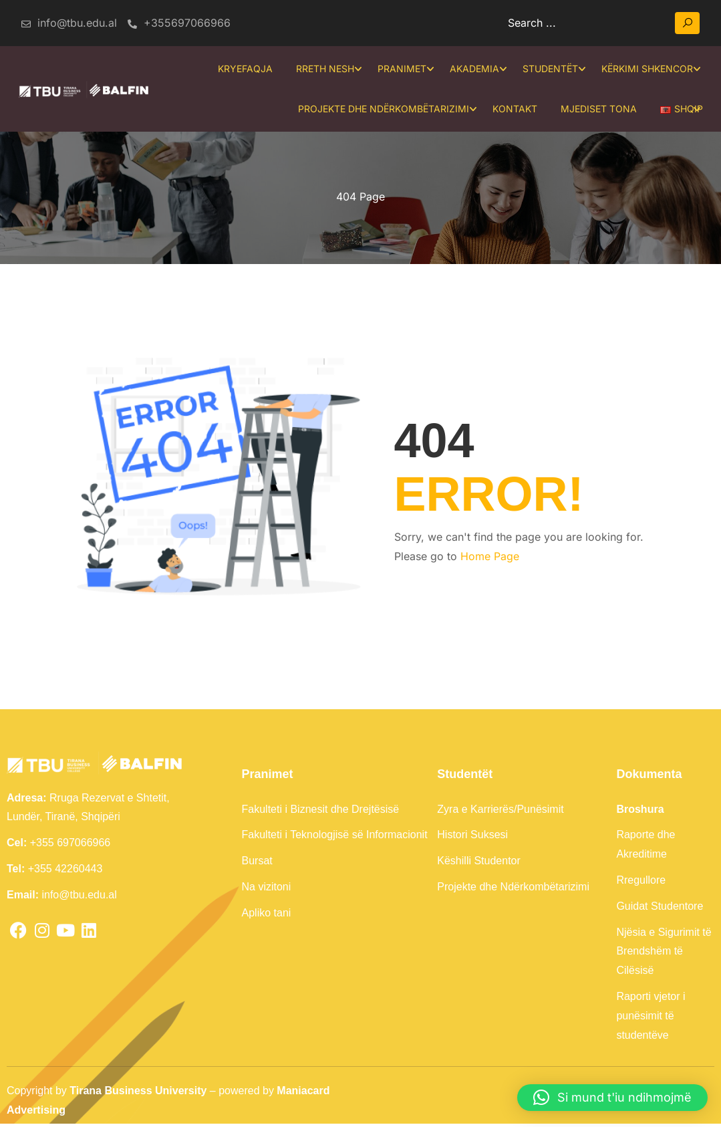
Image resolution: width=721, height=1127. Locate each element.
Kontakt (513, 109)
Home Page (489, 559)
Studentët (548, 69)
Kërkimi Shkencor (645, 69)
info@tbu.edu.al (68, 22)
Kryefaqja (243, 69)
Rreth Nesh (323, 69)
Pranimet (400, 69)
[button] (612, 1097)
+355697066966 (179, 22)
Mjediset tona (597, 109)
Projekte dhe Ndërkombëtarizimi (382, 109)
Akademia (472, 69)
